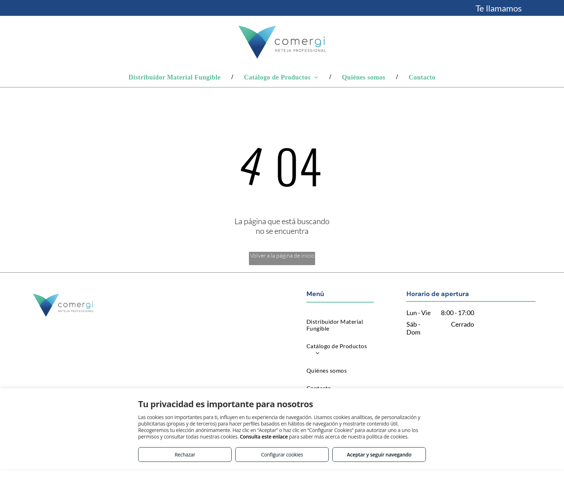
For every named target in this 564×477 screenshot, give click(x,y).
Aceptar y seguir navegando (379, 454)
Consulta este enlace (264, 436)
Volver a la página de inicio (282, 255)
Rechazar (184, 454)
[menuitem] (175, 77)
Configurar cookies (282, 454)
